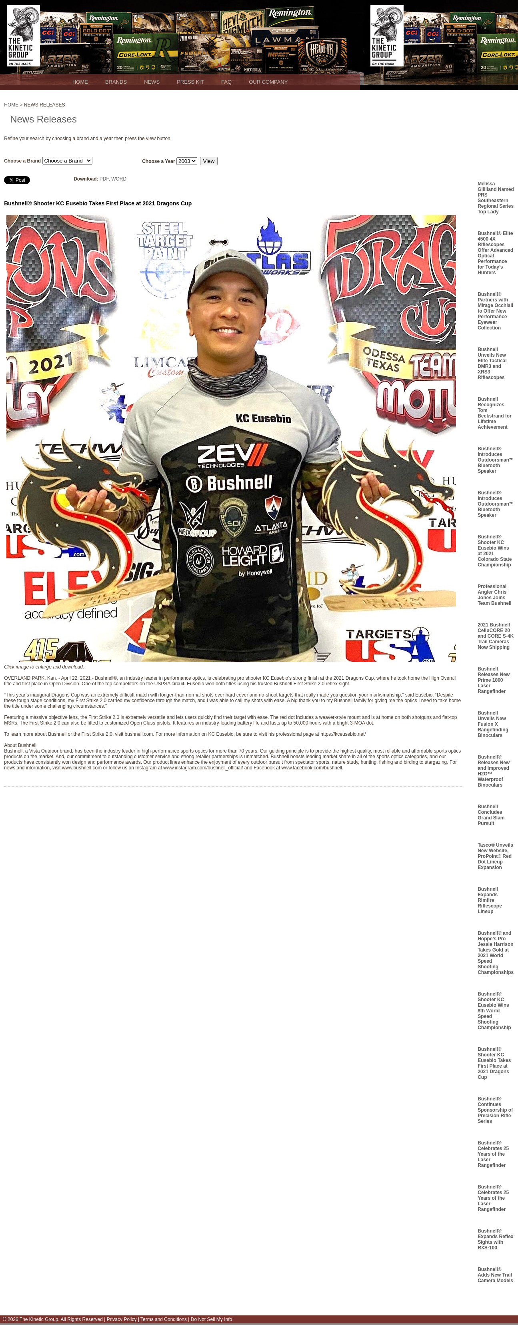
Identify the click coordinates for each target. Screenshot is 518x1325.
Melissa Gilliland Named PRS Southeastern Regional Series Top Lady (496, 198)
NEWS (152, 82)
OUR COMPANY (268, 82)
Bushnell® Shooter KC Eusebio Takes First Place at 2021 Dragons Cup (494, 1063)
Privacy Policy (122, 1319)
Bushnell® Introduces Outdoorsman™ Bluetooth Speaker (496, 460)
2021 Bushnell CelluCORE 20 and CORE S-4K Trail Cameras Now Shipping (496, 636)
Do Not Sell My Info (210, 1319)
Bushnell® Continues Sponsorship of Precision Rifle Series (495, 1110)
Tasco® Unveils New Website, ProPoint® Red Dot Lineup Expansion (495, 856)
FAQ (226, 82)
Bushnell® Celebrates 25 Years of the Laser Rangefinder (493, 1154)
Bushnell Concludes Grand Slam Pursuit (491, 815)
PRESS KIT (190, 82)
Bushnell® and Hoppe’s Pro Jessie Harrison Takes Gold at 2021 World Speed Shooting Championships (496, 952)
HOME (80, 82)
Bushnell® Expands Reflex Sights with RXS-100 (495, 1239)
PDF (104, 179)
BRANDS (116, 82)
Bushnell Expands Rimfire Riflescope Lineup (490, 900)
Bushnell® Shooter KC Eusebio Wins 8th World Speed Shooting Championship (494, 1010)
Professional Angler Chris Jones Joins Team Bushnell (494, 595)
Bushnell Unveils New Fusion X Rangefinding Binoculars (493, 724)
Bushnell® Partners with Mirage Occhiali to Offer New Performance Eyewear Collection (495, 311)
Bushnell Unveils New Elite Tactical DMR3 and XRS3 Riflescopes (492, 363)
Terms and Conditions (163, 1319)
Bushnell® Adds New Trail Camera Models (495, 1275)
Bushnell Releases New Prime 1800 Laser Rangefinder (494, 680)
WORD (118, 179)
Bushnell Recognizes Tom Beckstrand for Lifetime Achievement (495, 413)
